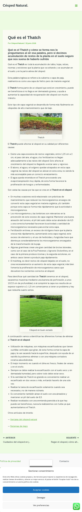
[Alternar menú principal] (76, 6)
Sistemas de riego (19, 426)
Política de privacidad (10, 461)
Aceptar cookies (41, 490)
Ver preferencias (41, 505)
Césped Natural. (15, 5)
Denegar (41, 497)
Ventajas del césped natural (23, 419)
